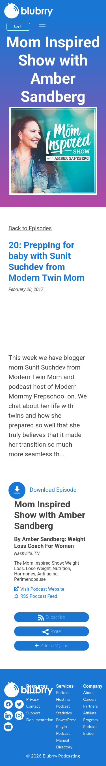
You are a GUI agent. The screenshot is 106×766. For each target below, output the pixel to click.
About (88, 692)
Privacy (32, 699)
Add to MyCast (52, 645)
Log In (18, 26)
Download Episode (53, 489)
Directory (64, 746)
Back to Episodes (30, 228)
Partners (90, 706)
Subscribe (51, 618)
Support (33, 712)
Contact (33, 706)
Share (51, 632)
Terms (31, 692)
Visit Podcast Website (39, 589)
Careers (89, 699)
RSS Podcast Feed (35, 596)
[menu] (42, 26)
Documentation (39, 719)
